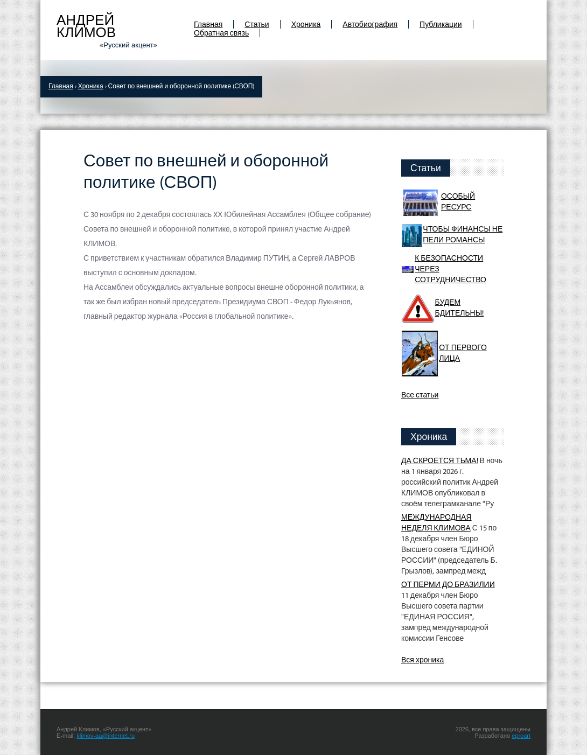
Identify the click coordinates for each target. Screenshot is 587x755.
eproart (521, 735)
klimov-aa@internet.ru (105, 735)
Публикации (441, 25)
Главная (208, 25)
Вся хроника (422, 660)
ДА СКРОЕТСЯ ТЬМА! (439, 461)
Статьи (256, 25)
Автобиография (370, 25)
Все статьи (419, 396)
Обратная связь (221, 34)
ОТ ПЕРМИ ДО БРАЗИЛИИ (448, 585)
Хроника (306, 25)
